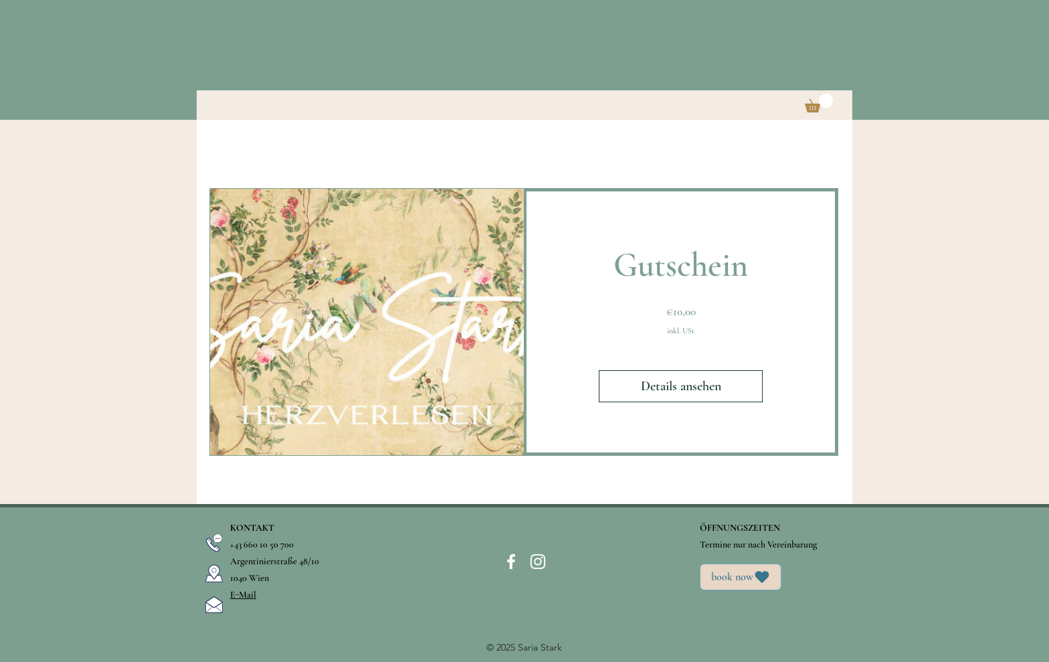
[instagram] (538, 562)
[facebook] (511, 562)
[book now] (740, 577)
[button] (819, 103)
